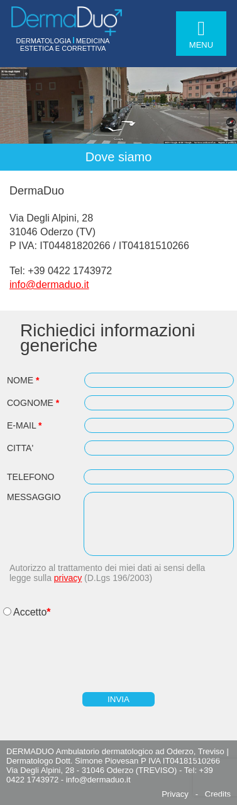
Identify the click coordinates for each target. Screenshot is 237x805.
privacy (68, 578)
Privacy (175, 794)
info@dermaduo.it (49, 284)
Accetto (30, 612)
